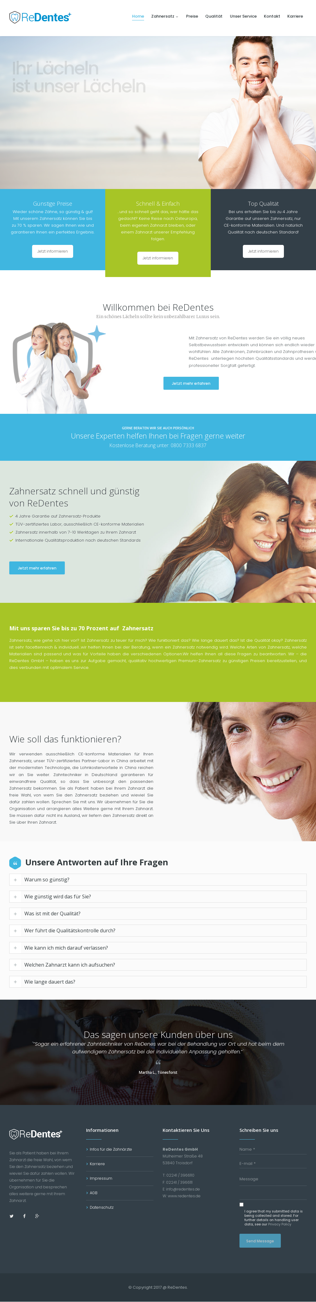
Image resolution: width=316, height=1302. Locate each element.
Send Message (260, 1241)
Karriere (97, 1164)
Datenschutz (102, 1207)
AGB (94, 1193)
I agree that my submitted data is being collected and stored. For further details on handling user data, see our (273, 1218)
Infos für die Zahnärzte (111, 1149)
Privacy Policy (279, 1224)
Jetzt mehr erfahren (211, 383)
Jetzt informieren (52, 251)
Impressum (101, 1178)
